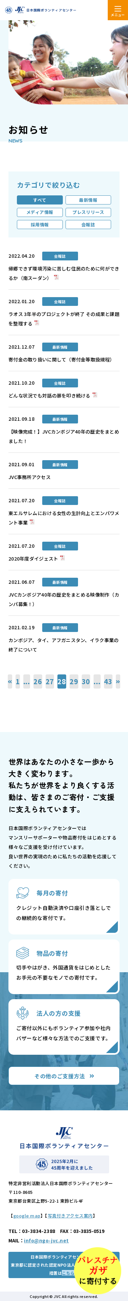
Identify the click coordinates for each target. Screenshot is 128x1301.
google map (27, 1215)
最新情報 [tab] (88, 200)
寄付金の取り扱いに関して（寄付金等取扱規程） (61, 359)
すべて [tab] (39, 200)
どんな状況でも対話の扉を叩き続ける (49, 395)
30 (86, 681)
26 (37, 681)
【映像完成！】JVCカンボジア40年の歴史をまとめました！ (63, 436)
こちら (68, 1273)
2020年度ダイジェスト (33, 558)
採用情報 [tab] (40, 224)
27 (50, 681)
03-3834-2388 (38, 1231)
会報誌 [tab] (88, 224)
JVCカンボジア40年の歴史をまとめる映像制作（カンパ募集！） (63, 599)
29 (74, 681)
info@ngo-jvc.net (46, 1240)
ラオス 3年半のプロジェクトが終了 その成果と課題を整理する (64, 319)
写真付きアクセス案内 (70, 1215)
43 (108, 681)
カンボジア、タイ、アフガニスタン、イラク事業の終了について (63, 645)
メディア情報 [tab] (39, 212)
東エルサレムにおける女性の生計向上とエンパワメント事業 (63, 518)
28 (61, 681)
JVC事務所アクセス (29, 477)
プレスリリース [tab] (88, 212)
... (26, 681)
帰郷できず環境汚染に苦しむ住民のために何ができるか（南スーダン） (63, 273)
